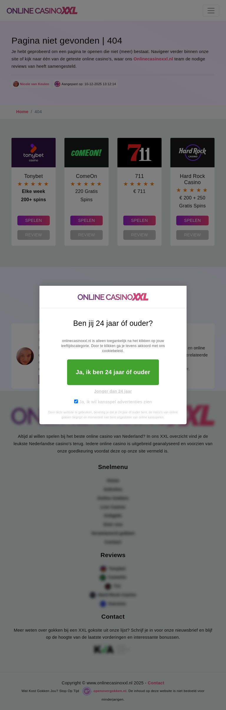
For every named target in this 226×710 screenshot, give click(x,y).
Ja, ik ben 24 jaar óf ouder (113, 372)
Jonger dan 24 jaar (113, 391)
